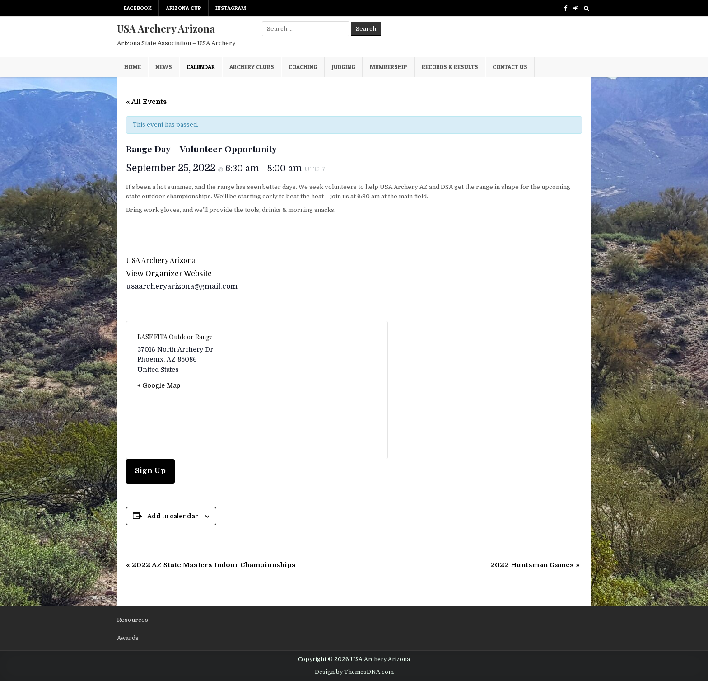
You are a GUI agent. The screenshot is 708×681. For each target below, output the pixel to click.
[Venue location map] (316, 390)
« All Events (146, 102)
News (163, 66)
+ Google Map (158, 385)
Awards (128, 637)
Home (132, 66)
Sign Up (150, 471)
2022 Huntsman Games (535, 565)
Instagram (230, 8)
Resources (132, 619)
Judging (343, 66)
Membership (388, 66)
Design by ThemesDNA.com (354, 672)
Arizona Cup (183, 8)
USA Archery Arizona (166, 28)
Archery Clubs (251, 66)
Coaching (303, 66)
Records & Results (450, 66)
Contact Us (510, 66)
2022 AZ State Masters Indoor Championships (211, 565)
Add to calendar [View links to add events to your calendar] (172, 516)
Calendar (200, 66)
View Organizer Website (169, 274)
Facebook (138, 8)
